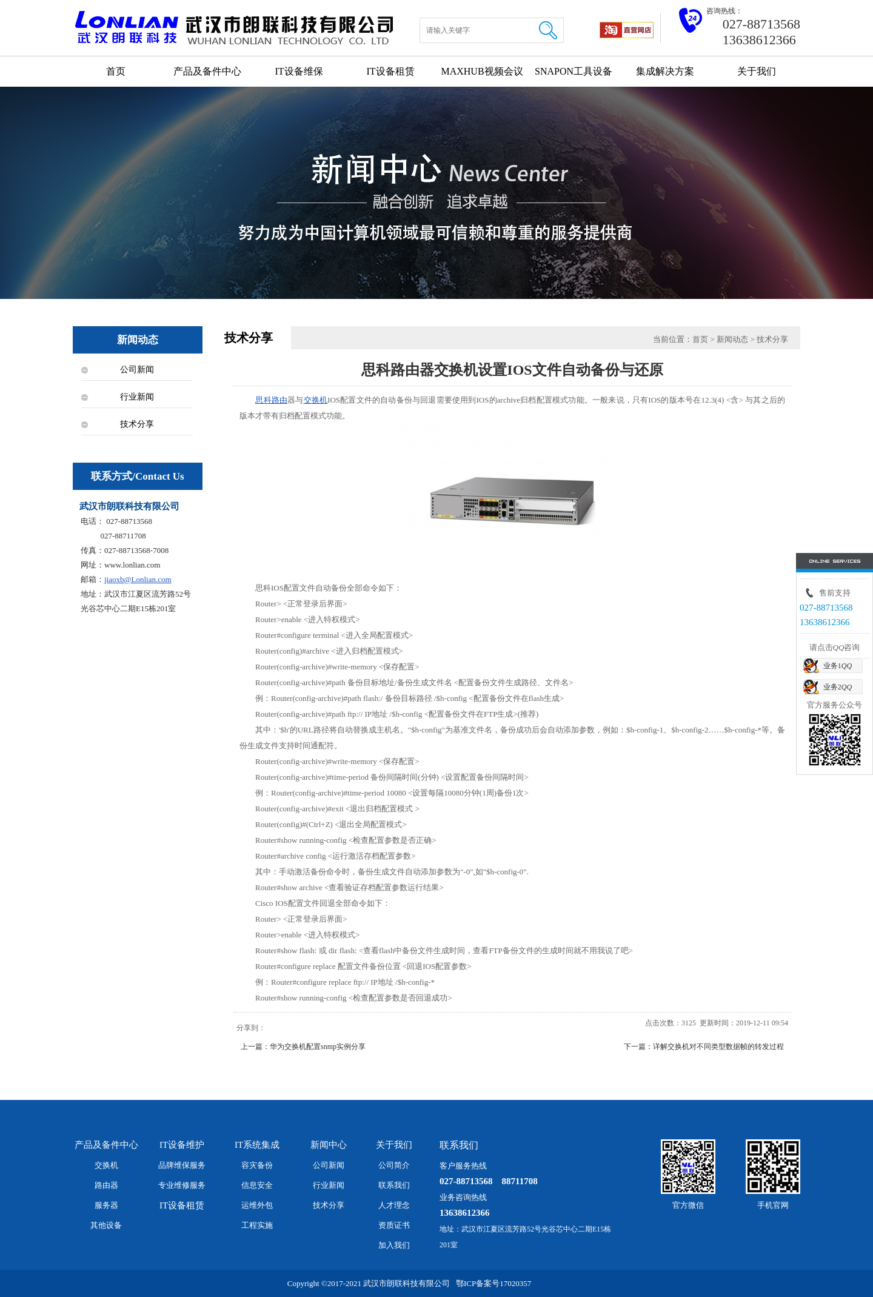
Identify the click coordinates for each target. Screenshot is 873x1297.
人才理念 (394, 1205)
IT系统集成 (257, 1145)
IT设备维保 (299, 71)
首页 (115, 71)
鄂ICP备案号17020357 (493, 1283)
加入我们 (394, 1245)
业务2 (837, 687)
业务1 (837, 666)
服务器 (106, 1205)
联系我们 (394, 1185)
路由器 (106, 1185)
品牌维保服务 (182, 1165)
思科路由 (271, 399)
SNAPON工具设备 (573, 71)
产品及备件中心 (207, 71)
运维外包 (257, 1205)
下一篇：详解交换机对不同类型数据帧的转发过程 (704, 1046)
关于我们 (756, 71)
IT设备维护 (181, 1145)
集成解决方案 (665, 71)
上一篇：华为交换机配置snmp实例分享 (303, 1046)
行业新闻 (137, 396)
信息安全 (257, 1185)
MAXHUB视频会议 (482, 71)
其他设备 (106, 1225)
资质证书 (394, 1225)
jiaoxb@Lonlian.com (138, 579)
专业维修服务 (182, 1185)
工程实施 (257, 1225)
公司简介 (394, 1165)
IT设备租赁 (390, 71)
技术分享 (137, 424)
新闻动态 (732, 339)
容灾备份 (257, 1165)
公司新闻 (137, 369)
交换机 (316, 399)
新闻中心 (328, 1145)
